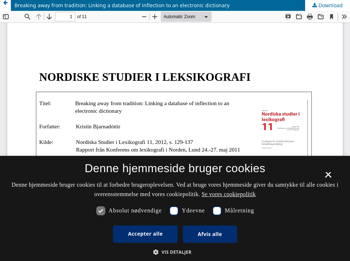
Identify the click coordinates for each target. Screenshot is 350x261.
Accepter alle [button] (145, 233)
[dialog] (175, 208)
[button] (175, 252)
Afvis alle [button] (210, 234)
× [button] (328, 177)
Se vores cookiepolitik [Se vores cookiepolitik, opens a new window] (229, 194)
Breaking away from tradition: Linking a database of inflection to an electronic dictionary (121, 5)
